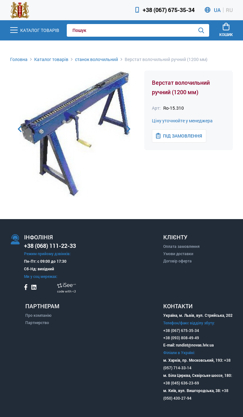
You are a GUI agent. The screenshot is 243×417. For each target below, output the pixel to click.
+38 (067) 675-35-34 (169, 10)
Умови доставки (178, 253)
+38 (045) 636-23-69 (181, 382)
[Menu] (34, 30)
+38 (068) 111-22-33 (50, 245)
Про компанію (38, 315)
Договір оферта (177, 260)
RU (229, 10)
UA (217, 10)
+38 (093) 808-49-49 (181, 337)
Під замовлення (179, 136)
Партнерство (37, 322)
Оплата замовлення (181, 246)
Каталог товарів (51, 59)
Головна (19, 59)
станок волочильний (96, 59)
